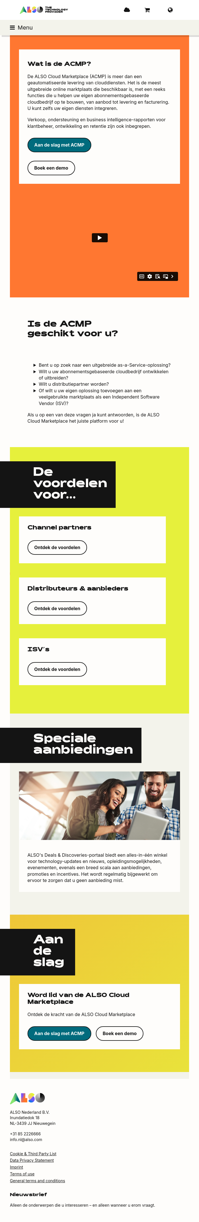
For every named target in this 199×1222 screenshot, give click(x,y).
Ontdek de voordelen (57, 547)
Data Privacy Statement (32, 1160)
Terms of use (22, 1173)
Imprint (16, 1167)
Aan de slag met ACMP (59, 145)
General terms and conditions (37, 1180)
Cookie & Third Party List (33, 1153)
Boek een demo (51, 168)
